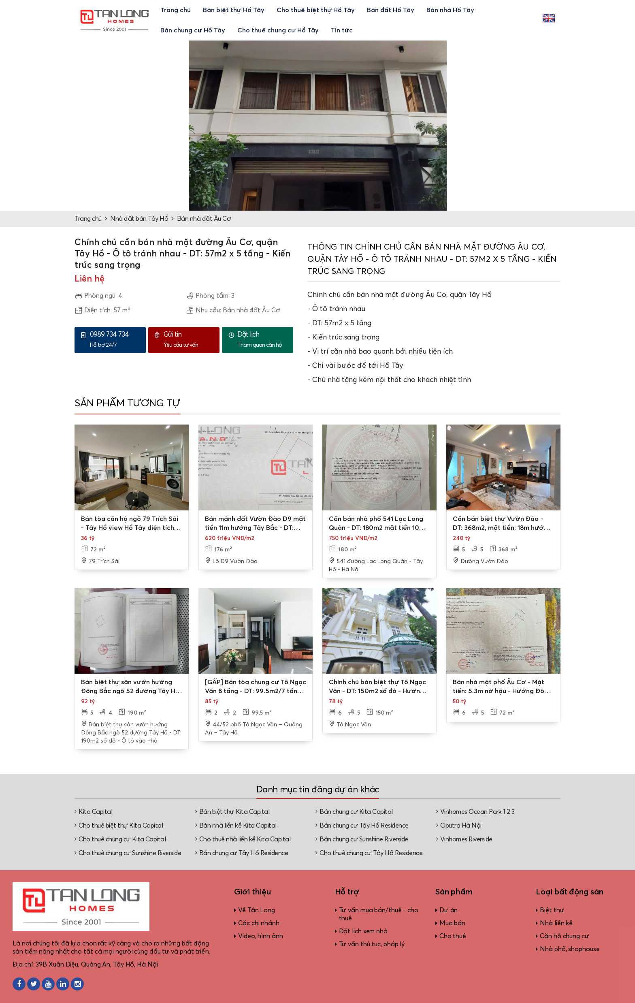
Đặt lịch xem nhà (363, 931)
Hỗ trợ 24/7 (116, 339)
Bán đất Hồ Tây (390, 10)
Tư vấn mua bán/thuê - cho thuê (379, 914)
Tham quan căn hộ (263, 339)
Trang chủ (175, 10)
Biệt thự (552, 910)
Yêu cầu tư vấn (189, 339)
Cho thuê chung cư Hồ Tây (278, 30)
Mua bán (452, 923)
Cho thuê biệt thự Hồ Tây (316, 10)
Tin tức (342, 30)
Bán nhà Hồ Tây (450, 10)
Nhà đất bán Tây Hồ (139, 219)
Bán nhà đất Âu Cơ (204, 219)
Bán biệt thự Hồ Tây (233, 10)
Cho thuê (452, 936)
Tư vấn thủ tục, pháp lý (372, 944)
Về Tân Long (256, 910)
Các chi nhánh (258, 923)
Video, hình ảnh (260, 936)
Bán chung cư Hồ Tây (192, 30)
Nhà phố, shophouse (569, 949)
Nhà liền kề (556, 923)
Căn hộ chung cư (564, 936)
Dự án (448, 910)
